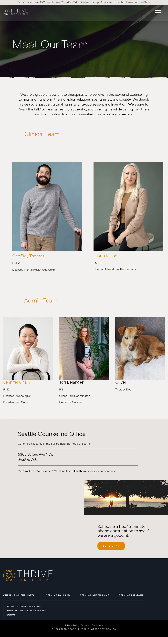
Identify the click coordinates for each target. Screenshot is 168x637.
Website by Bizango (103, 629)
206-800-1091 (42, 611)
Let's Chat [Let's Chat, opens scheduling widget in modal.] (111, 546)
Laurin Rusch (105, 256)
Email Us (10, 615)
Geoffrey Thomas (28, 256)
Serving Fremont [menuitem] (131, 596)
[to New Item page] (47, 250)
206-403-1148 (70, 2)
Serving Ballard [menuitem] (58, 596)
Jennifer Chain (16, 383)
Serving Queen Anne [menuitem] (94, 596)
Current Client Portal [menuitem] (19, 596)
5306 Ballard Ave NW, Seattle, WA (39, 2)
